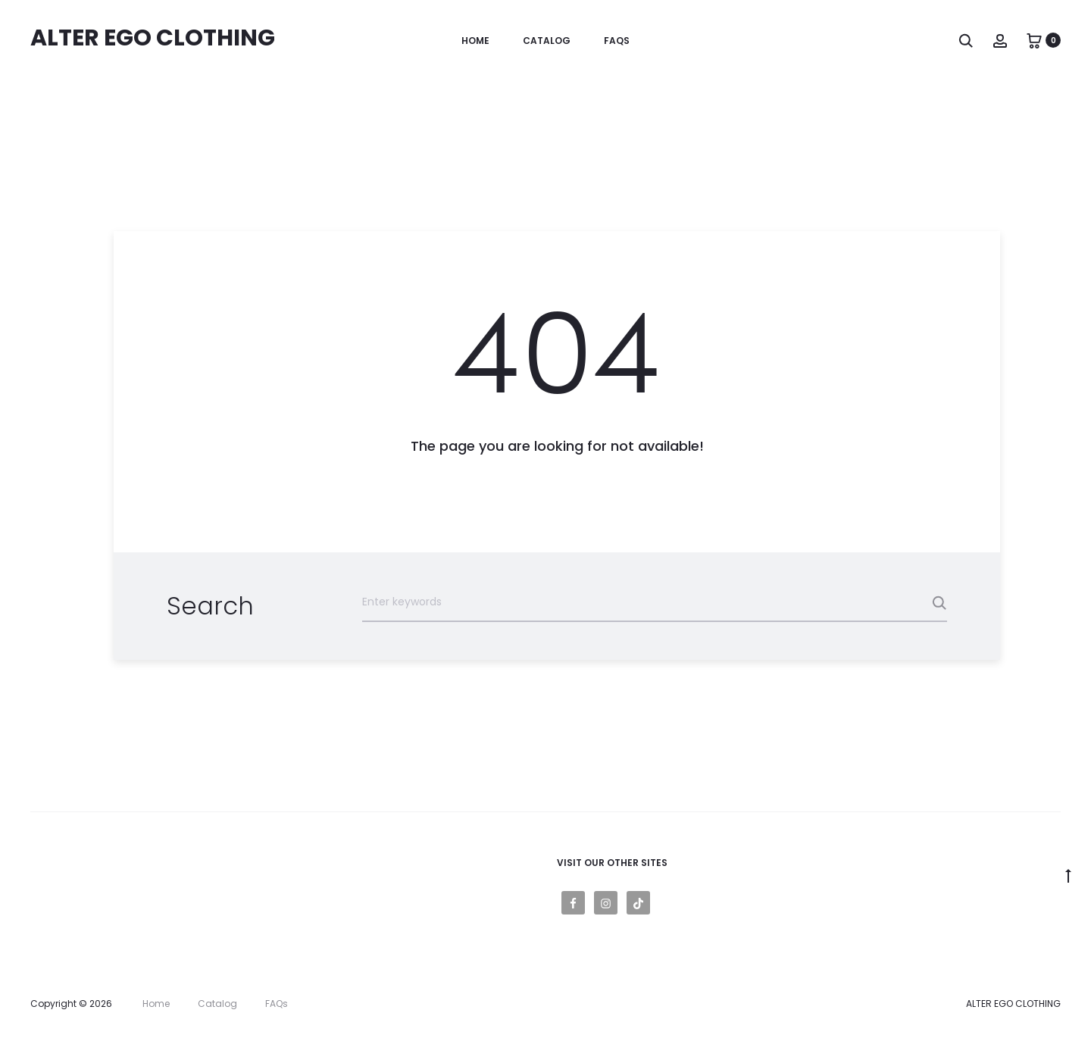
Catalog (547, 40)
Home (475, 40)
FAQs (617, 40)
